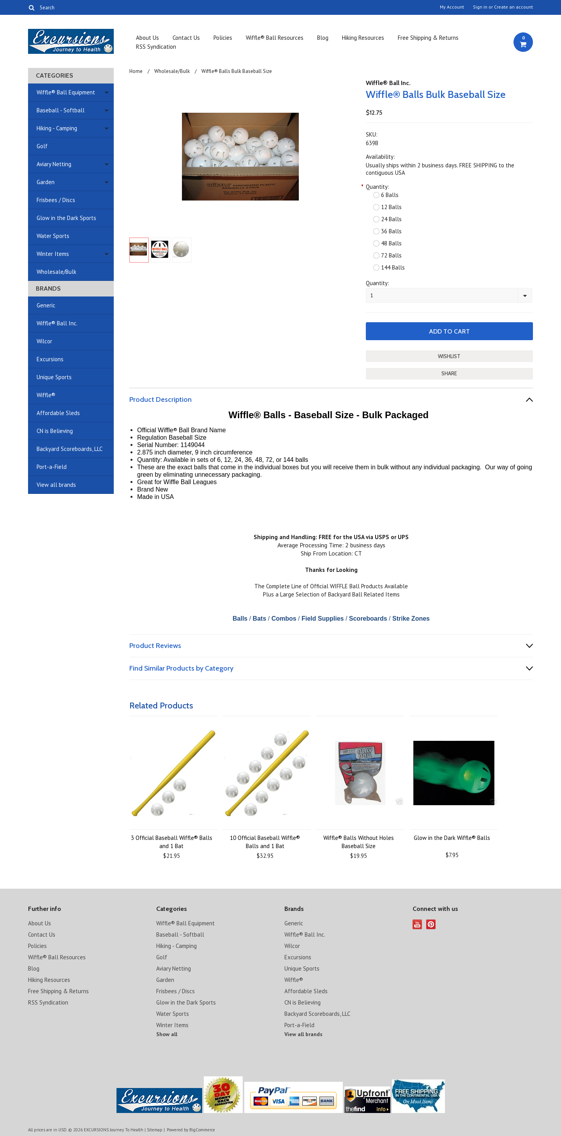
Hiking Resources (363, 37)
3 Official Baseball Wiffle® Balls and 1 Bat (171, 842)
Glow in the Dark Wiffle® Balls (452, 837)
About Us (147, 37)
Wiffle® (46, 395)
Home (136, 71)
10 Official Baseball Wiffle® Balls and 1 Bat (265, 842)
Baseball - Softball (61, 110)
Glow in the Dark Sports (66, 218)
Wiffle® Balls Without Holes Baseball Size (358, 842)
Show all (166, 1034)
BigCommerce (202, 1129)
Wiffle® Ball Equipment (66, 92)
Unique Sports (54, 377)
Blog (322, 37)
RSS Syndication (156, 46)
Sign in (480, 7)
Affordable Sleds (58, 413)
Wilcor (44, 341)
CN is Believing (55, 431)
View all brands (56, 484)
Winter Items (53, 253)
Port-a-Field (52, 466)
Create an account (513, 7)
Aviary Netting (54, 164)
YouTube (417, 924)
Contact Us (186, 37)
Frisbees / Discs (56, 200)
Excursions (50, 359)
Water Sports (53, 236)
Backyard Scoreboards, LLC (69, 449)
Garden (46, 182)
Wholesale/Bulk (56, 271)
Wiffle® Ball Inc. (57, 323)
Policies (222, 37)
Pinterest (431, 924)
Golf (42, 146)
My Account (452, 7)
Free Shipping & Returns (428, 37)
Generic (46, 305)
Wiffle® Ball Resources (274, 37)
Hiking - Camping (57, 128)
